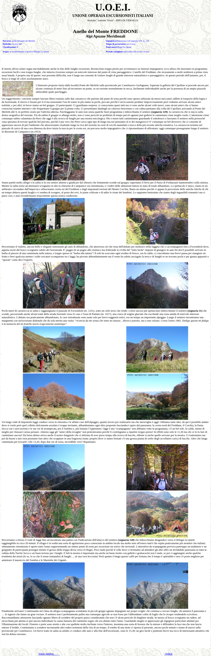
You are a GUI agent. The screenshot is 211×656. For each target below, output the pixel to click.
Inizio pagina (49, 653)
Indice (168, 653)
